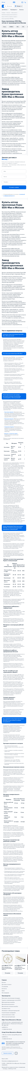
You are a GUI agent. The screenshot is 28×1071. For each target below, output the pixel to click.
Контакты (21, 9)
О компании (5, 986)
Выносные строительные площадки (11, 998)
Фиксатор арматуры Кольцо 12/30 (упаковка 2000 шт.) (7, 968)
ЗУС (23, 26)
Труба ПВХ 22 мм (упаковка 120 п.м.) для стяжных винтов (20, 968)
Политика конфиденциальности (10, 1061)
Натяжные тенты (6, 1008)
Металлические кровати (8, 1004)
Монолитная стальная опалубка (10, 1006)
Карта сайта (5, 1058)
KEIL (18, 26)
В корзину (7, 973)
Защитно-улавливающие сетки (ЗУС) (11, 1000)
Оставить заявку (14, 187)
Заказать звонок (7, 1053)
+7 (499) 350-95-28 (7, 1029)
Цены (3, 990)
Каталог (4, 982)
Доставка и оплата (6, 984)
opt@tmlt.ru (5, 1027)
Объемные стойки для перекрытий (10, 1010)
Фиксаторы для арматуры (8, 1016)
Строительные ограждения (8, 1012)
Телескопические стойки (8, 1014)
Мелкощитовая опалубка (8, 1002)
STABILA (11, 26)
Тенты (4, 26)
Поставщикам (5, 992)
